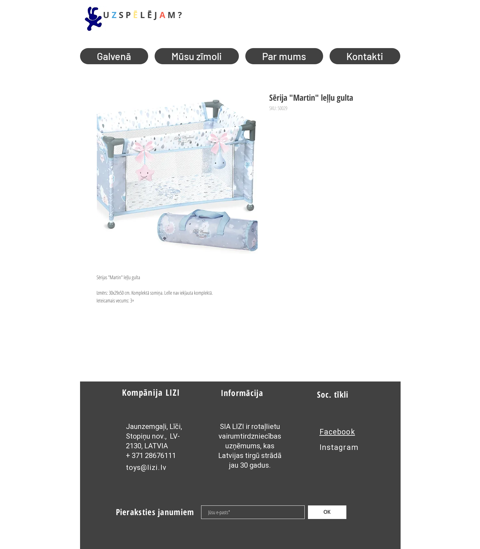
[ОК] (327, 512)
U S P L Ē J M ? (142, 15)
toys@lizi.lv (146, 467)
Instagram (339, 447)
